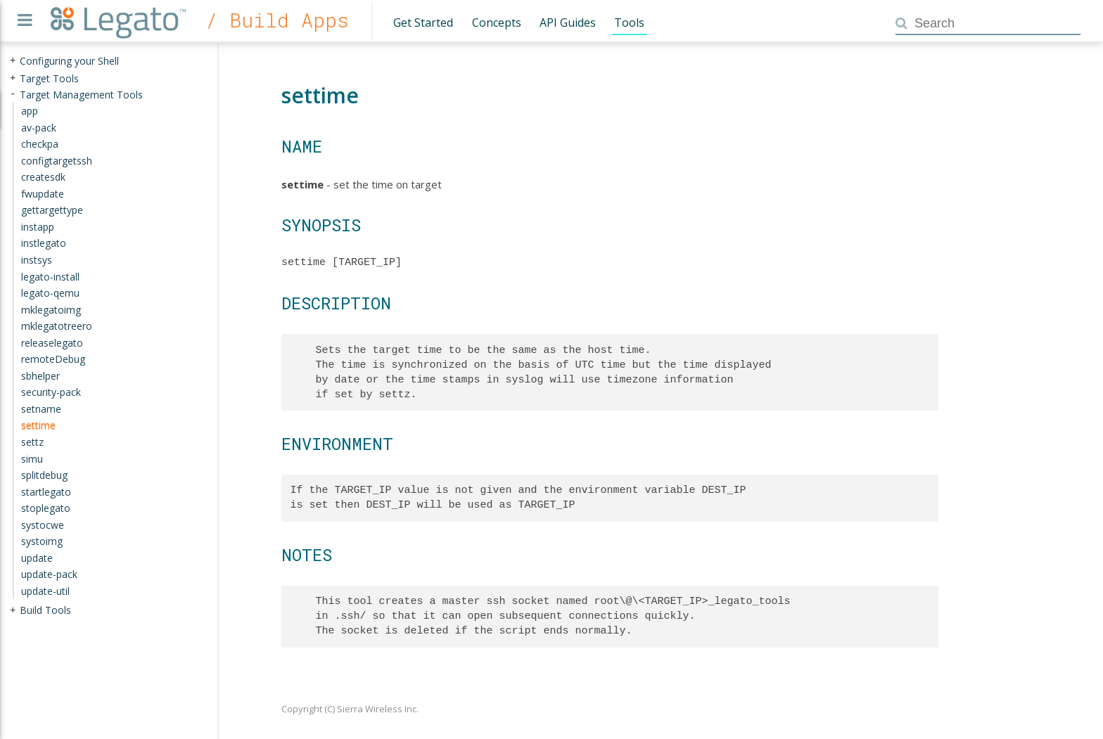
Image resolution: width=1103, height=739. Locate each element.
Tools (629, 22)
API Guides (568, 22)
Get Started (423, 22)
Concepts (496, 22)
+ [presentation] (12, 61)
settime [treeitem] (38, 425)
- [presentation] (12, 94)
